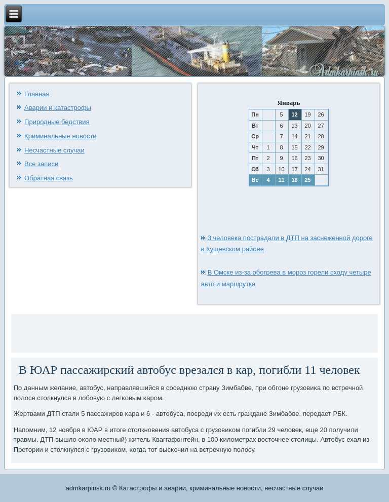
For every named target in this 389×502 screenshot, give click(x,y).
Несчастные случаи (54, 150)
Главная (36, 94)
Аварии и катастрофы (57, 107)
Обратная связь (48, 178)
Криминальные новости (60, 136)
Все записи (41, 164)
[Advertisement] (132, 332)
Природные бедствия (56, 122)
